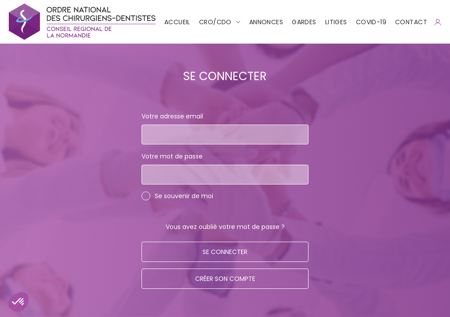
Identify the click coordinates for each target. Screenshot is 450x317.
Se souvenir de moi (184, 196)
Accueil (177, 22)
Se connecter (225, 251)
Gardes (304, 22)
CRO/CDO (215, 22)
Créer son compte (225, 278)
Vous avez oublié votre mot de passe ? (225, 226)
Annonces (266, 22)
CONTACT (411, 22)
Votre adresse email (172, 116)
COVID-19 (371, 22)
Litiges (336, 22)
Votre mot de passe (172, 156)
